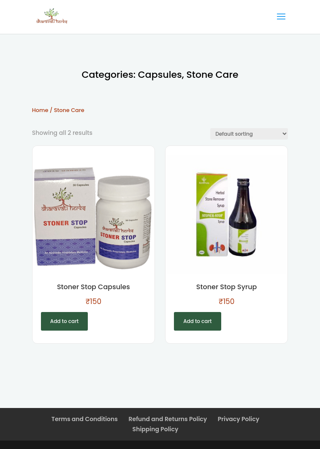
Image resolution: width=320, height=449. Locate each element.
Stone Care (212, 74)
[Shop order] (249, 134)
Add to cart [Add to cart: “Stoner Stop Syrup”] (197, 321)
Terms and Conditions (85, 419)
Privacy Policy (238, 419)
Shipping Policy (156, 429)
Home (40, 110)
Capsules (160, 74)
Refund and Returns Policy (168, 419)
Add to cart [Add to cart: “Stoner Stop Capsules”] (64, 321)
